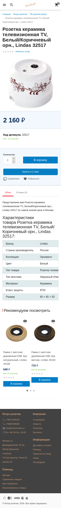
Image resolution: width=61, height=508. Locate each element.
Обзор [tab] (8, 192)
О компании (39, 419)
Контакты (37, 432)
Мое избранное (10, 483)
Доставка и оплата (42, 445)
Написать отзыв (22, 51)
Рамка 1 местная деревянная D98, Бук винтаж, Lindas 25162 (43, 356)
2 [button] (30, 390)
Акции (36, 458)
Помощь (37, 449)
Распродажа (39, 462)
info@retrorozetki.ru (15, 428)
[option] (16, 351)
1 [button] (27, 390)
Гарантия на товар (42, 454)
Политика (37, 428)
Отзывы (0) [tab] (21, 192)
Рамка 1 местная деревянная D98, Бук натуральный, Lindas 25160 (15, 358)
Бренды (6, 475)
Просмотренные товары (14, 488)
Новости (37, 424)
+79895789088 (12, 424)
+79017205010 (12, 419)
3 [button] (33, 390)
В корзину (16, 383)
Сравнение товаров (12, 479)
